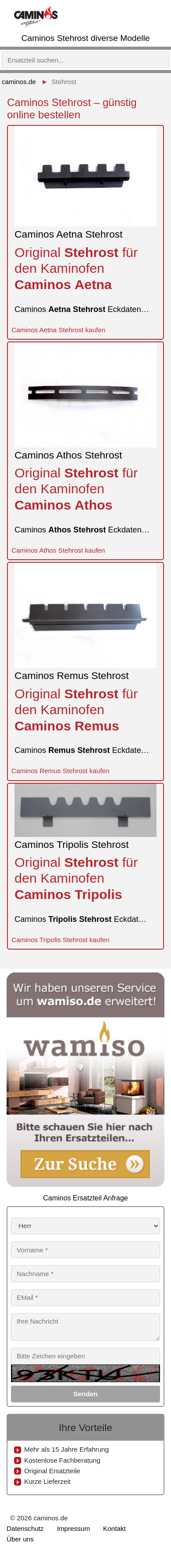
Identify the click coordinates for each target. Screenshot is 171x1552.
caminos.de (19, 81)
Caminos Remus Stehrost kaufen (60, 770)
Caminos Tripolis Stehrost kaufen (60, 939)
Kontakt (114, 1528)
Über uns (20, 1539)
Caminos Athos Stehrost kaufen (58, 550)
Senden (85, 1394)
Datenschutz (25, 1528)
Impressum (73, 1528)
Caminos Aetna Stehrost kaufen (58, 330)
